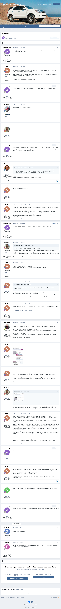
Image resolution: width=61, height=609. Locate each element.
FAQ (8, 26)
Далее (7, 42)
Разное (14, 38)
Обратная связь (27, 604)
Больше (31, 26)
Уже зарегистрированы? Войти (44, 4)
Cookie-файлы (34, 604)
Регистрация (56, 4)
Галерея (12, 26)
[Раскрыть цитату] (14, 167)
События (18, 26)
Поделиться (45, 37)
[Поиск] (45, 26)
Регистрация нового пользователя (17, 578)
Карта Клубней (25, 26)
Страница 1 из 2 (15, 42)
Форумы (3, 27)
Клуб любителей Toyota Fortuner (11, 4)
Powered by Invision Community (30, 607)
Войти (44, 577)
